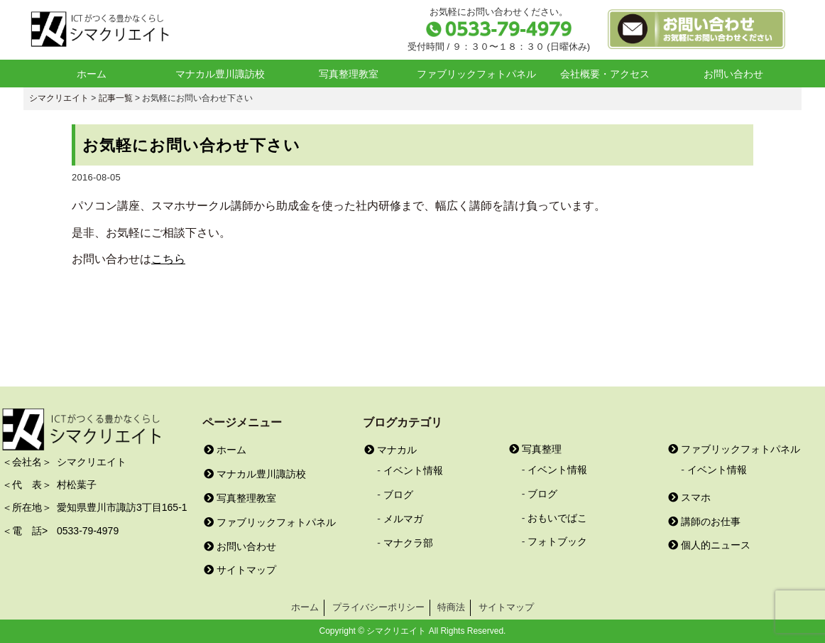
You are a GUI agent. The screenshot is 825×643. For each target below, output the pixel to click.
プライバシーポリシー (378, 607)
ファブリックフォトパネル (476, 74)
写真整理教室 (348, 74)
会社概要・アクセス (605, 74)
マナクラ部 (408, 543)
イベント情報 (413, 470)
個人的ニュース (709, 545)
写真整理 (535, 449)
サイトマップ (240, 570)
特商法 (451, 607)
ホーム (91, 74)
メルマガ (403, 518)
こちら (168, 259)
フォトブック (557, 541)
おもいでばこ (557, 518)
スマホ (689, 497)
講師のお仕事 (704, 521)
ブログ (398, 494)
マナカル (390, 449)
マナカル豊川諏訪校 (220, 74)
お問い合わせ (733, 74)
